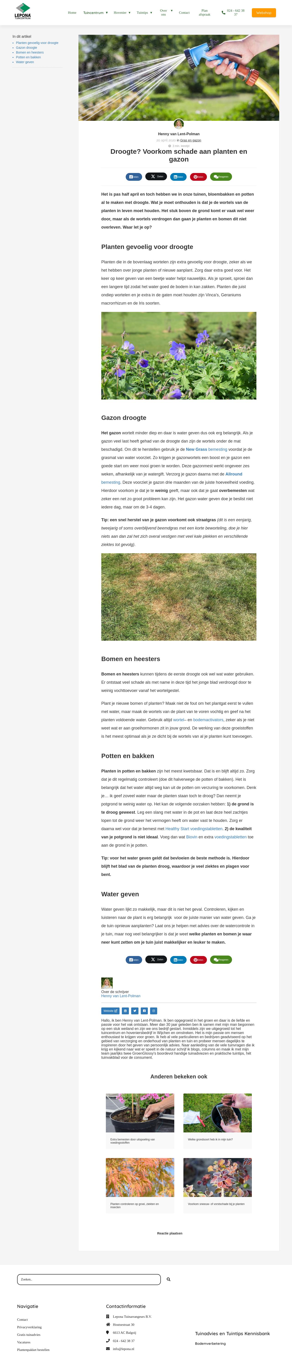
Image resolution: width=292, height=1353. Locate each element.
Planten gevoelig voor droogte (37, 43)
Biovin (191, 837)
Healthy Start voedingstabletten (193, 828)
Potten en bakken (28, 57)
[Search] (168, 1279)
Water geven (25, 62)
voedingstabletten (230, 837)
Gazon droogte (26, 47)
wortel (178, 720)
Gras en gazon (190, 140)
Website (110, 1011)
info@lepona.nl (123, 1349)
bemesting (206, 449)
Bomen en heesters (30, 52)
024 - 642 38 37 (124, 1341)
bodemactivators (208, 720)
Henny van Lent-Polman (179, 134)
